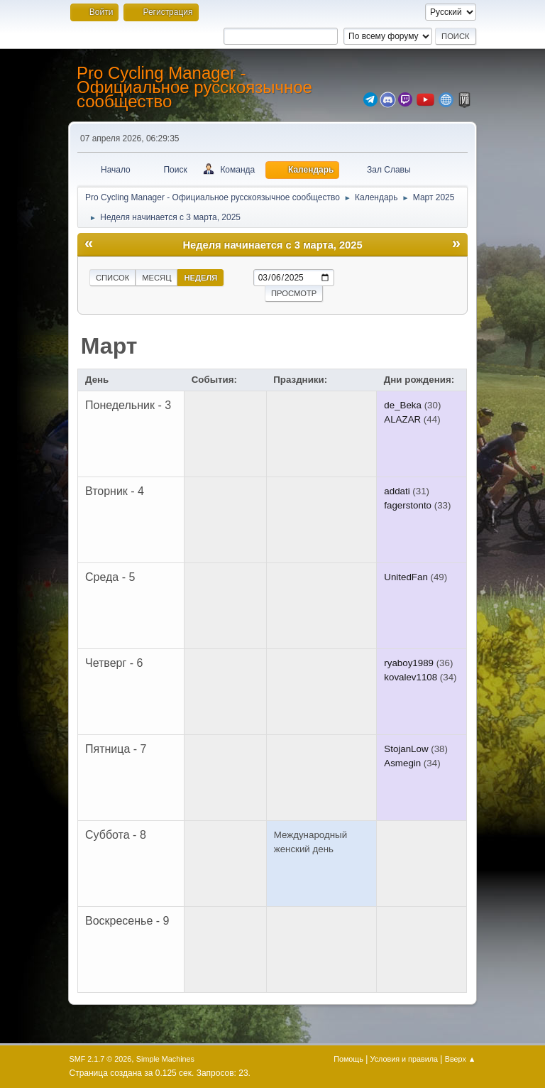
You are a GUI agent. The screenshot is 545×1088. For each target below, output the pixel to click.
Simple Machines (165, 1059)
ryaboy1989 (409, 663)
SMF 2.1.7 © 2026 (101, 1059)
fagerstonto (407, 505)
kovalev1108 (410, 677)
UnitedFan (406, 577)
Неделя (200, 277)
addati (396, 491)
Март (109, 346)
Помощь (348, 1059)
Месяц (156, 277)
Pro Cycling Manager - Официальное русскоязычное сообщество (194, 87)
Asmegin (402, 763)
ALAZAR (402, 419)
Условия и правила (404, 1059)
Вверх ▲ (460, 1059)
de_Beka (403, 405)
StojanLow (406, 749)
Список (112, 277)
